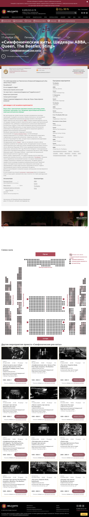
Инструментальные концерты (59, 155)
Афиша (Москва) (5, 17)
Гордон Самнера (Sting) (20, 134)
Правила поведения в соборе (43, 72)
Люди (69, 17)
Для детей (63, 17)
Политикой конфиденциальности (20, 515)
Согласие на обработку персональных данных (38, 511)
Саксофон (74, 153)
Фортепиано (67, 153)
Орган (45, 17)
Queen (35, 183)
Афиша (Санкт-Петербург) (17, 17)
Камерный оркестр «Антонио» (11, 188)
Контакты (85, 17)
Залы (74, 17)
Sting (35, 188)
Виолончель (76, 151)
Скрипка (70, 151)
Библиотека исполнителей (62, 509)
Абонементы (30, 505)
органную (22, 172)
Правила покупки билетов (68, 21)
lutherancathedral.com (14, 71)
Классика (70, 155)
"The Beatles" (37, 157)
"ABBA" (25, 120)
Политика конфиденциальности (34, 509)
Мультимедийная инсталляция (59, 151)
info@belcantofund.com (82, 510)
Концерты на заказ (37, 17)
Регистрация (84, 9)
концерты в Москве (78, 72)
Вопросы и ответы (53, 17)
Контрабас (55, 153)
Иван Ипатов (6, 185)
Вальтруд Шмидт (7, 181)
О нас (79, 17)
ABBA (35, 181)
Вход (79, 9)
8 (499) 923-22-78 (29, 10)
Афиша (58, 507)
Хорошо (84, 514)
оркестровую (30, 172)
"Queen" (19, 142)
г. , (44, 68)
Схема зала (12, 72)
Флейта (61, 153)
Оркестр (75, 155)
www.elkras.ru (24, 71)
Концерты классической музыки (9, 11)
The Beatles (37, 186)
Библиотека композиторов (62, 511)
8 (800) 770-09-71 (26, 12)
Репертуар (28, 17)
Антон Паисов (9, 190)
